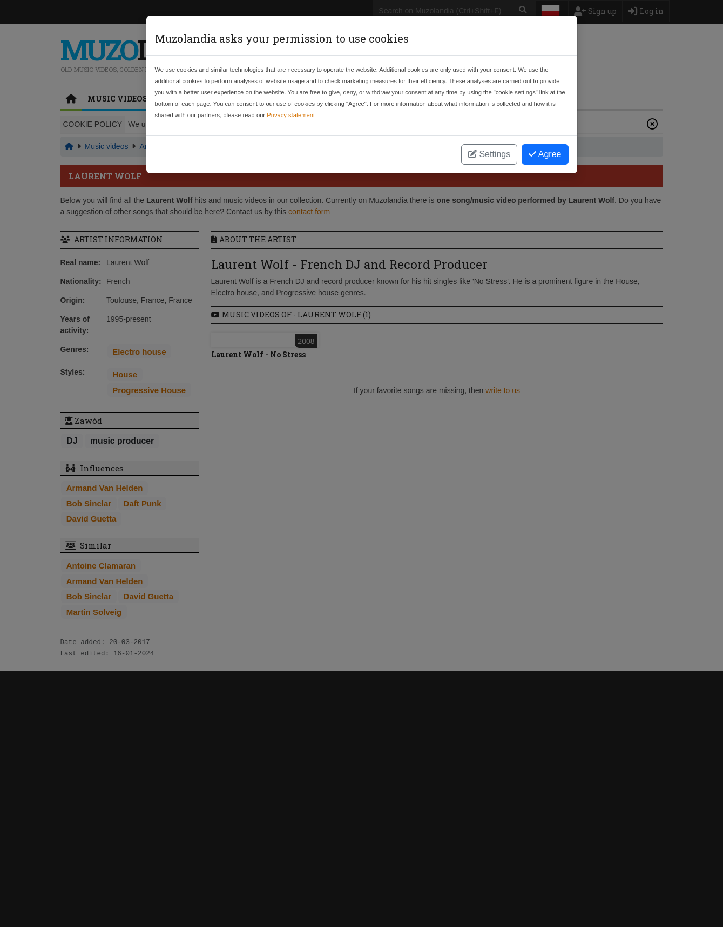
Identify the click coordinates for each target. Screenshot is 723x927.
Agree (545, 154)
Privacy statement (291, 115)
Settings (489, 154)
